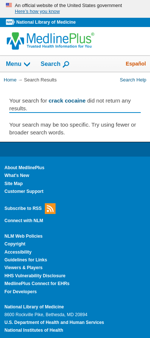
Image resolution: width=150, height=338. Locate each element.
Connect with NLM (23, 220)
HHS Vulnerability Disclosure (35, 275)
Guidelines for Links (25, 259)
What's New (16, 175)
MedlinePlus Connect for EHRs (37, 283)
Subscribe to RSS (30, 208)
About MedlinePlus (24, 167)
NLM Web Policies (23, 236)
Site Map (13, 183)
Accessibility (17, 252)
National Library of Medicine (46, 22)
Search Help (133, 80)
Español (136, 64)
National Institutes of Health (33, 330)
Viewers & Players (23, 267)
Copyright (15, 244)
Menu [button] (18, 64)
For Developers (20, 291)
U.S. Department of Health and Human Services (54, 322)
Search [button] (55, 64)
